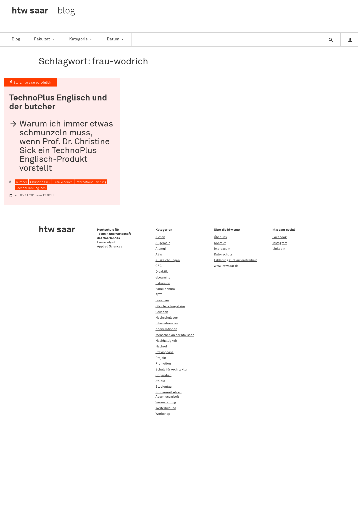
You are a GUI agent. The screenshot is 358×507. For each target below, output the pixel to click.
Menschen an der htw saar (174, 335)
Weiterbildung (165, 408)
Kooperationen (166, 329)
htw (43, 11)
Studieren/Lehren (168, 392)
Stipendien (163, 375)
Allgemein (162, 243)
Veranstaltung (165, 402)
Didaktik (161, 271)
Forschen (162, 300)
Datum (113, 39)
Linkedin (278, 248)
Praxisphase (164, 352)
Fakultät (42, 39)
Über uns (220, 237)
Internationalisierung (91, 182)
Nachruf (161, 346)
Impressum (222, 248)
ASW (158, 254)
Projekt (160, 358)
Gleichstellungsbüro (170, 306)
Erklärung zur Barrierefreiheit (235, 260)
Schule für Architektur (171, 369)
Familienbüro (165, 289)
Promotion (163, 363)
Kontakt (220, 243)
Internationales (166, 323)
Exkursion (162, 283)
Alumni (160, 248)
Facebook (279, 237)
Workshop (162, 413)
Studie (160, 381)
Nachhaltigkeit (166, 340)
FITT (158, 294)
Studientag (163, 386)
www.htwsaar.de (226, 266)
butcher (21, 182)
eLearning (162, 277)
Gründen (161, 312)
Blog (16, 39)
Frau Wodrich (63, 182)
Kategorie (78, 39)
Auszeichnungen (167, 260)
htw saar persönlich (37, 82)
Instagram (279, 243)
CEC (158, 266)
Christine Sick (40, 182)
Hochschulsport (166, 317)
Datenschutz (223, 254)
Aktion (160, 237)
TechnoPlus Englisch (31, 188)
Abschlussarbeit (167, 396)
